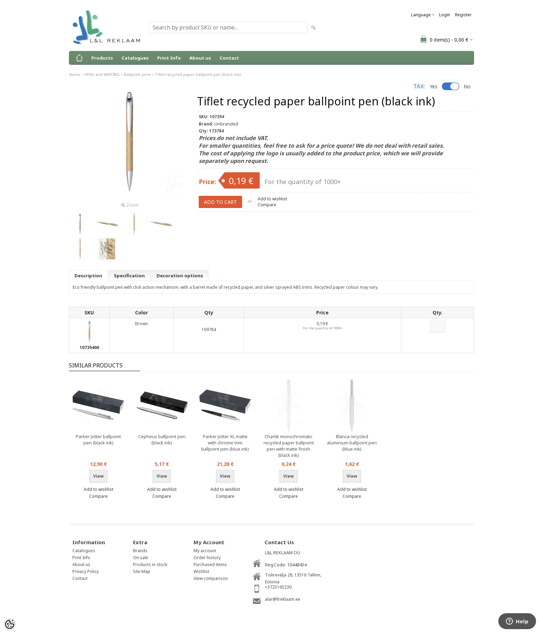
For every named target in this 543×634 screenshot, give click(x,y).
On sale (140, 558)
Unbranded (226, 124)
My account (205, 551)
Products (102, 58)
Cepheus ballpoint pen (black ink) (162, 439)
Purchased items (210, 564)
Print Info (169, 58)
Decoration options (180, 275)
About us (200, 58)
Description (88, 275)
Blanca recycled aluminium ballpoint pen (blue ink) (352, 442)
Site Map (141, 571)
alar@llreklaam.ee (282, 599)
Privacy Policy (85, 571)
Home (74, 74)
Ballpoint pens (137, 74)
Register (463, 15)
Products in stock (150, 564)
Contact (229, 58)
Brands (140, 551)
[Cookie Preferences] (9, 624)
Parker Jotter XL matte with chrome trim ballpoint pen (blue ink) (225, 442)
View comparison (211, 578)
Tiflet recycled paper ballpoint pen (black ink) (198, 74)
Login (444, 15)
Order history (207, 558)
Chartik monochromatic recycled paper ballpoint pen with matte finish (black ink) (289, 445)
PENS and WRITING (102, 74)
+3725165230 (278, 587)
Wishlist (201, 571)
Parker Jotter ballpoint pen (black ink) (98, 439)
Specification (129, 275)
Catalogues (135, 58)
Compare (267, 205)
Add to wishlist (272, 199)
